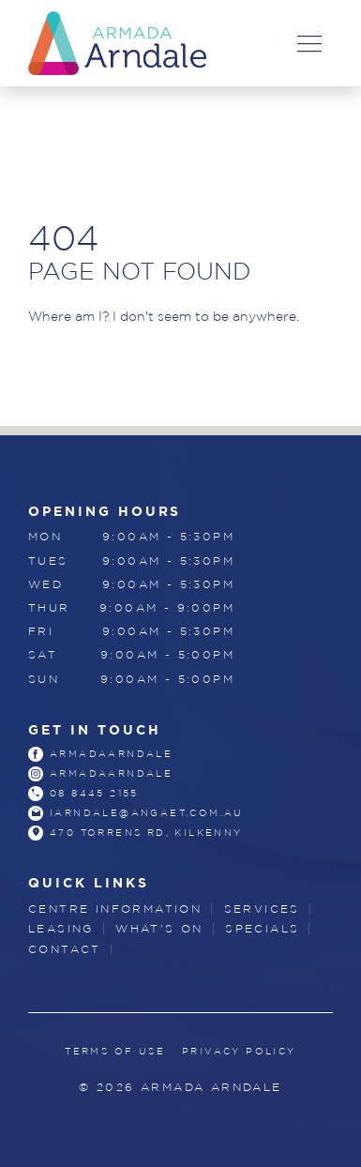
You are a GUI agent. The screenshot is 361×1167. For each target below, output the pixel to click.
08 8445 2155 (94, 793)
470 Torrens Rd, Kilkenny (146, 832)
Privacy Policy (239, 1051)
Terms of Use (115, 1051)
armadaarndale (111, 754)
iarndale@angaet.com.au (147, 813)
